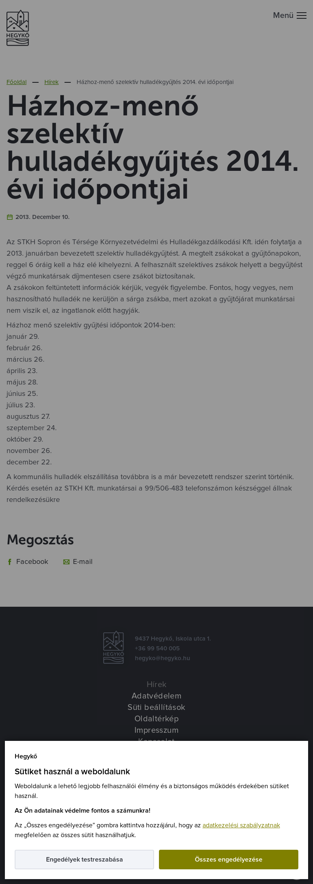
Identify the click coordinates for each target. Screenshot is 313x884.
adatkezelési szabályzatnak (241, 825)
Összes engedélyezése (228, 859)
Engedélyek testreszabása (84, 859)
